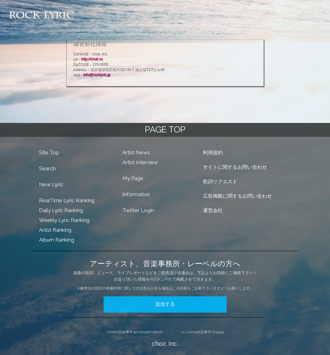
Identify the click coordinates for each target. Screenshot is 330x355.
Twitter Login (138, 210)
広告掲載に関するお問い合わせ (237, 196)
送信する (165, 304)
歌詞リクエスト (220, 181)
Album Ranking (56, 240)
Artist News (136, 152)
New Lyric (51, 184)
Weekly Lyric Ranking (64, 220)
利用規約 (213, 153)
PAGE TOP (165, 129)
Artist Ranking (55, 230)
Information (136, 194)
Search (47, 168)
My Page (132, 178)
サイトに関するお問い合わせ (235, 167)
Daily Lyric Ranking (61, 210)
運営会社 (213, 210)
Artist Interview (140, 162)
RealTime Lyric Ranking (66, 200)
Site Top (49, 152)
